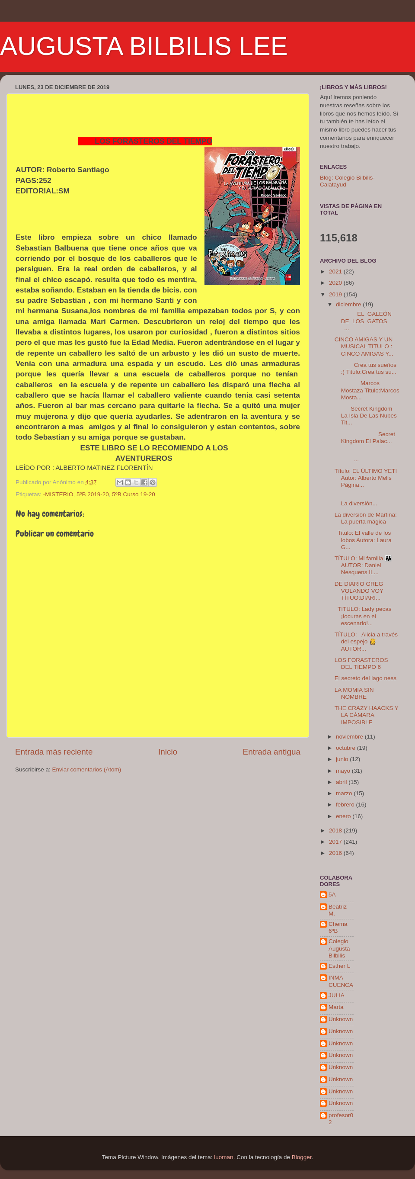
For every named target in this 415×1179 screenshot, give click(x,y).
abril (342, 782)
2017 (336, 841)
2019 (336, 294)
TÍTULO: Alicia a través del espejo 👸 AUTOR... (366, 641)
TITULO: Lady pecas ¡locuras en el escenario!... (363, 616)
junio (343, 759)
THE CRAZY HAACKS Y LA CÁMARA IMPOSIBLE (367, 715)
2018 (336, 830)
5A (332, 894)
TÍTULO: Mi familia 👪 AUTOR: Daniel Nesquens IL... (363, 565)
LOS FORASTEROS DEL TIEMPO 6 (361, 663)
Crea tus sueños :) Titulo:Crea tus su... (365, 368)
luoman (223, 1157)
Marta (336, 1007)
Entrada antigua (271, 751)
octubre (346, 748)
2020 (336, 282)
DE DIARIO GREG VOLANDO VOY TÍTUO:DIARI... (359, 591)
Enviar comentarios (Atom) (86, 769)
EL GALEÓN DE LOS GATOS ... (367, 321)
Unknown (341, 1019)
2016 (336, 853)
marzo (345, 793)
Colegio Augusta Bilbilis (339, 948)
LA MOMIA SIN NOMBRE (354, 693)
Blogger (302, 1157)
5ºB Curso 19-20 (133, 494)
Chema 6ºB (338, 927)
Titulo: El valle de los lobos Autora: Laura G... (363, 540)
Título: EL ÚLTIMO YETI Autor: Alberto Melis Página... (366, 478)
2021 (336, 271)
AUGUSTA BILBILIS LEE (144, 46)
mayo (344, 771)
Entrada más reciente (54, 751)
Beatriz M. (338, 910)
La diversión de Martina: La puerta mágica (366, 518)
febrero (346, 804)
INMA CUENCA (341, 981)
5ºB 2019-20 (93, 494)
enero (344, 816)
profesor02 (341, 1118)
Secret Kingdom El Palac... (365, 437)
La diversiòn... (365, 499)
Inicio (167, 751)
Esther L (339, 966)
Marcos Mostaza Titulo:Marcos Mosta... (367, 390)
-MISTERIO (58, 494)
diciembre (349, 304)
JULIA (337, 995)
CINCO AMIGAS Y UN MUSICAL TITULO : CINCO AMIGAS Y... (364, 346)
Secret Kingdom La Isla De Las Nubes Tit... (366, 415)
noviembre (350, 736)
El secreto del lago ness (365, 678)
